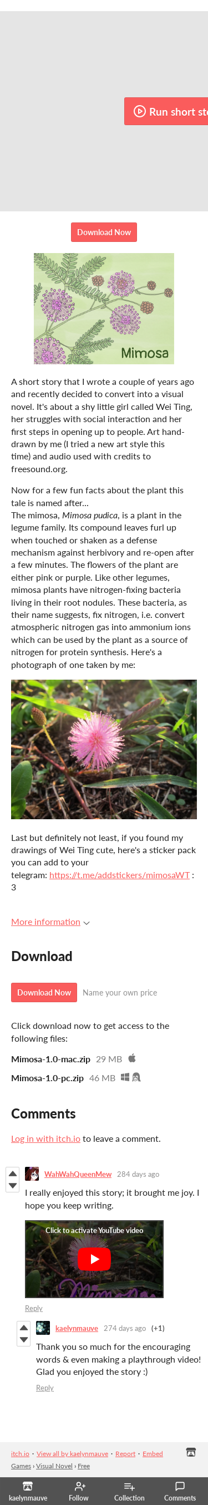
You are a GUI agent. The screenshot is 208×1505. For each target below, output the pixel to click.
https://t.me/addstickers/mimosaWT (119, 874)
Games (21, 1466)
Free (84, 1466)
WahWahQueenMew (77, 1174)
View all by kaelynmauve (72, 1453)
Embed (153, 1453)
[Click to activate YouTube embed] (94, 1259)
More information (50, 921)
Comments (180, 1491)
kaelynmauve (76, 1328)
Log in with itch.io (45, 1138)
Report (125, 1453)
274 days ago (125, 1328)
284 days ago (138, 1174)
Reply (34, 1308)
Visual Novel (54, 1466)
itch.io (20, 1453)
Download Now (104, 232)
